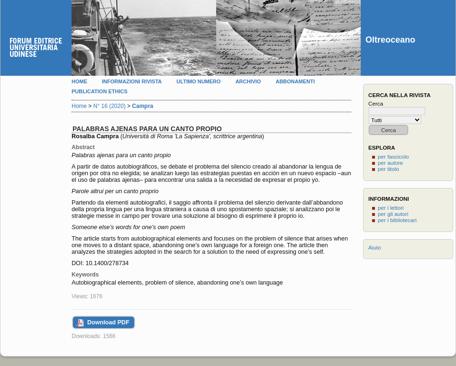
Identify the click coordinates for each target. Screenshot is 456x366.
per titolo (388, 169)
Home (79, 81)
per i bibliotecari (397, 220)
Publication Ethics (100, 91)
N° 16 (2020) (109, 106)
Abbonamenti (295, 81)
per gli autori (393, 214)
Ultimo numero (198, 81)
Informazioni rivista (132, 81)
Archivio (248, 81)
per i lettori (391, 208)
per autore (390, 163)
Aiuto (374, 247)
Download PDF (108, 322)
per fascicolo (393, 156)
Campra (143, 106)
